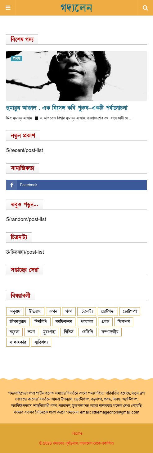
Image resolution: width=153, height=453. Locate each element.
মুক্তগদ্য (49, 332)
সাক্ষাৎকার (18, 342)
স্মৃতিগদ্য (41, 342)
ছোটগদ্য (108, 311)
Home (77, 433)
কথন (53, 311)
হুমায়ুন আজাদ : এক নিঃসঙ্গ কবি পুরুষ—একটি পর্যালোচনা (66, 108)
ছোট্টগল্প (130, 311)
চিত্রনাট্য (87, 311)
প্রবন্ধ (105, 322)
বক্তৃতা (14, 332)
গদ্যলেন (58, 443)
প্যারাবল (86, 322)
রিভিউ (69, 332)
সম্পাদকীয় (109, 332)
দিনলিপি (40, 322)
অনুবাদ (15, 311)
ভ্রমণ (31, 332)
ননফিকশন (64, 322)
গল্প (68, 311)
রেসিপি (87, 332)
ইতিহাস (35, 311)
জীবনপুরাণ (18, 322)
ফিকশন (124, 322)
